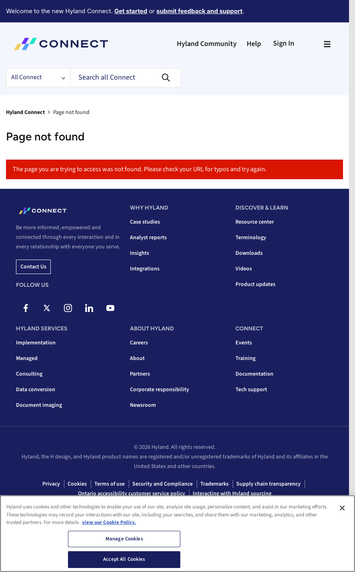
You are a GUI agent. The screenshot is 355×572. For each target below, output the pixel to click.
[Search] (125, 77)
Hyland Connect (25, 112)
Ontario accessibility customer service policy (131, 494)
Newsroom (143, 405)
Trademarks (214, 484)
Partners (140, 374)
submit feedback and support (199, 11)
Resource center (254, 222)
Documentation (254, 374)
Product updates (255, 284)
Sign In (283, 43)
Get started (130, 11)
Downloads (249, 253)
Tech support (251, 390)
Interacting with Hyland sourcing (232, 494)
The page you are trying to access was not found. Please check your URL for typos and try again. (140, 169)
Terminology (250, 238)
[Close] (342, 508)
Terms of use (109, 484)
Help (254, 44)
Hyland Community (207, 44)
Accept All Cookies (124, 559)
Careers (139, 343)
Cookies (77, 484)
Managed (27, 358)
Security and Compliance (162, 484)
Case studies (145, 222)
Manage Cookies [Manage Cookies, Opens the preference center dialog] (124, 538)
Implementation (36, 343)
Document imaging (39, 405)
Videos (243, 269)
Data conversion (35, 390)
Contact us (33, 267)
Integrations (145, 269)
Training (245, 358)
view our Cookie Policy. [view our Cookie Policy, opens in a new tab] (109, 522)
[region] (177, 533)
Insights (139, 253)
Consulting (29, 374)
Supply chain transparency (268, 484)
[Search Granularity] (38, 77)
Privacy (51, 484)
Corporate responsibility (159, 390)
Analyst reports (148, 238)
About (137, 358)
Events (243, 343)
